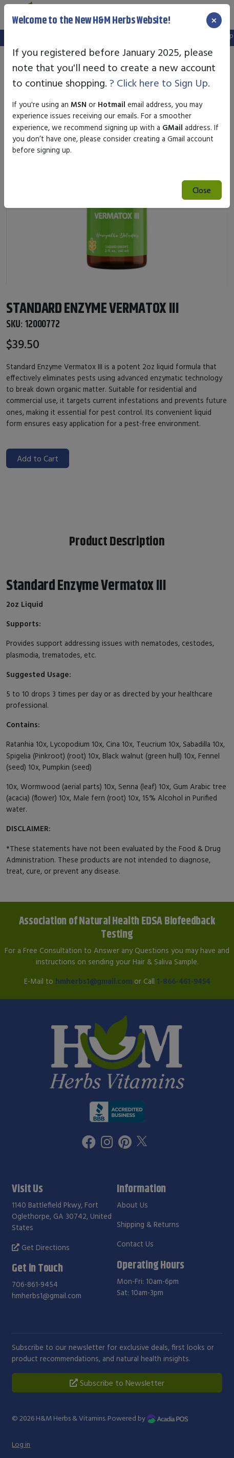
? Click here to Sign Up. (160, 82)
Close (202, 190)
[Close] (214, 20)
